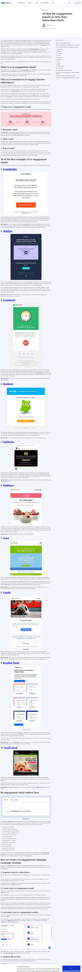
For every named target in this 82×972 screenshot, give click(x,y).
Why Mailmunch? (21, 2)
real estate (16, 742)
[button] (30, 3)
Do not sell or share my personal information (71, 966)
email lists (44, 45)
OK (71, 960)
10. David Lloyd (59, 68)
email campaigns (25, 70)
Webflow (7, 231)
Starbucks (8, 441)
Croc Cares (7, 584)
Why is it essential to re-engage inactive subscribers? (68, 45)
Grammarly (9, 299)
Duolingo (8, 383)
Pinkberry (8, 485)
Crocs (6, 537)
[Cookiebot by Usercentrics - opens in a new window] (8, 969)
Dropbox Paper (11, 662)
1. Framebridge (59, 49)
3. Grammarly (59, 53)
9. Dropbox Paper (60, 66)
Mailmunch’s (10, 920)
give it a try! (29, 855)
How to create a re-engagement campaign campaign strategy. (68, 73)
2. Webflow (58, 51)
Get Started (77, 2)
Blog (53, 2)
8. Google (58, 64)
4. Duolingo (58, 55)
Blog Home (45, 10)
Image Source (26, 649)
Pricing (36, 2)
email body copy (40, 787)
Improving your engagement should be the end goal (67, 77)
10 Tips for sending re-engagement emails (65, 75)
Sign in (69, 2)
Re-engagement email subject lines (64, 70)
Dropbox (20, 732)
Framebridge (10, 169)
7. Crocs (58, 61)
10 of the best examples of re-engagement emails (67, 47)
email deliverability (15, 91)
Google (7, 592)
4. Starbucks (59, 57)
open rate (9, 96)
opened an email (34, 49)
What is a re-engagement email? (63, 42)
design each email (9, 953)
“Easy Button (39, 372)
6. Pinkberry (58, 59)
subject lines (11, 821)
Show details (19, 969)
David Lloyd (10, 747)
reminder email (5, 132)
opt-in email (26, 224)
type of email (16, 133)
